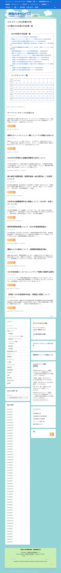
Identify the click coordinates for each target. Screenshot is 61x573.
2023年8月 (10, 496)
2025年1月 (10, 451)
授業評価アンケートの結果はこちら (43, 355)
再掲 (22, 311)
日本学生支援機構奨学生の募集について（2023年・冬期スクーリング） (31, 47)
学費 (15, 7)
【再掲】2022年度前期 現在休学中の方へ (23, 61)
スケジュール (34, 4)
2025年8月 (10, 433)
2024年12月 (10, 454)
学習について (10, 331)
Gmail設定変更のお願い (39, 334)
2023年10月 (10, 491)
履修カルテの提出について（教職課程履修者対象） (25, 53)
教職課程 (7, 4)
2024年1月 (10, 483)
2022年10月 (10, 523)
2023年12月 (10, 486)
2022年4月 (10, 539)
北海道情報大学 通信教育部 (40, 416)
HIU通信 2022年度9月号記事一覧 (20, 26)
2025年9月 (10, 430)
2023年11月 (10, 489)
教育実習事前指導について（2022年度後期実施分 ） (26, 51)
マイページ (8, 1)
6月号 (22, 85)
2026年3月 (10, 414)
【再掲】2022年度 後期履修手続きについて (23, 67)
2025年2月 (10, 449)
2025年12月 (10, 422)
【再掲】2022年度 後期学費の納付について (23, 70)
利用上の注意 (12, 559)
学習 (34, 1)
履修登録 (10, 346)
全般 (10, 129)
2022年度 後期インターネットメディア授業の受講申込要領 (27, 55)
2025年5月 (10, 441)
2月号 (53, 85)
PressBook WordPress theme (44, 571)
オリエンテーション (20, 1)
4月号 (15, 80)
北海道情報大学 (37, 413)
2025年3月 (10, 446)
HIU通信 (9, 362)
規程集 (36, 7)
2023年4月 (10, 507)
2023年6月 (10, 502)
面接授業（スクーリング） (15, 339)
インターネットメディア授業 (15, 336)
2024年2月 (10, 481)
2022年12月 (10, 518)
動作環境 (22, 7)
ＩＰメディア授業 (12, 341)
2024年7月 (10, 467)
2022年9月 (10, 526)
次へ (51, 316)
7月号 (26, 85)
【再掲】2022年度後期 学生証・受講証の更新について (26, 57)
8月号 (29, 85)
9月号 (33, 85)
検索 (34, 431)
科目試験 (10, 348)
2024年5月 (10, 473)
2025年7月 (10, 435)
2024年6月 (10, 470)
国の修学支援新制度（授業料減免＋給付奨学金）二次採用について (29, 43)
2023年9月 (10, 494)
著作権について (48, 559)
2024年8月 (10, 465)
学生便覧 (29, 1)
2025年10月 (10, 427)
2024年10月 (10, 459)
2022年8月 (10, 528)
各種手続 (44, 4)
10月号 (36, 85)
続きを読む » (11, 126)
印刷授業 (10, 333)
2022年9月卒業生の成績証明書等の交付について (25, 41)
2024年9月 (10, 462)
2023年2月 (10, 512)
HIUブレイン (10, 354)
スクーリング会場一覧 (38, 421)
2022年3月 (10, 542)
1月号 (49, 85)
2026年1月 (10, 420)
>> (47, 400)
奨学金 (13, 195)
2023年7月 (10, 499)
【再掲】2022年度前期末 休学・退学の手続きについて (26, 59)
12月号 (45, 85)
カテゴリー (10, 395)
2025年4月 (10, 443)
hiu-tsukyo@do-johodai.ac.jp (32, 555)
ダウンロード (15, 4)
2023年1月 (10, 515)
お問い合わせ (29, 7)
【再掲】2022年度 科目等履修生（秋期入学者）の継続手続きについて (30, 64)
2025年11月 (10, 425)
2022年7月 (10, 531)
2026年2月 (10, 417)
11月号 (41, 85)
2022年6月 (10, 534)
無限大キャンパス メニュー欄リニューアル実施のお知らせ (27, 39)
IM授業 (10, 288)
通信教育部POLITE (44, 1)
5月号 (18, 80)
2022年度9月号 (12, 106)
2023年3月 (10, 510)
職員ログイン (53, 564)
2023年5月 (10, 504)
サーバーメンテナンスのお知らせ (20, 37)
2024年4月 (10, 475)
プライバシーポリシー (30, 559)
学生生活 (7, 7)
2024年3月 (10, 478)
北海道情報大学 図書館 (39, 418)
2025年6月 (10, 438)
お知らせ (24, 4)
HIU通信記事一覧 (20, 106)
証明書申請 (16, 170)
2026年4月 (10, 412)
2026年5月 (10, 409)
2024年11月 (10, 457)
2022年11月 (10, 520)
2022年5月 (10, 536)
